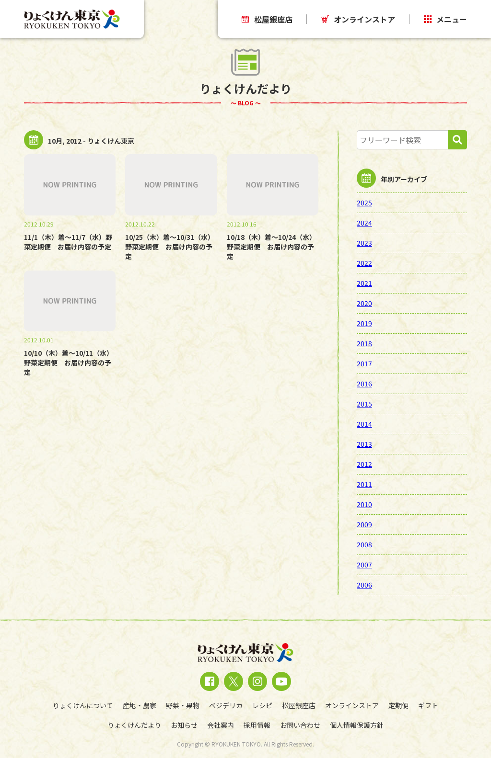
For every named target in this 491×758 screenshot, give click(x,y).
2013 (364, 444)
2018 (364, 343)
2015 (364, 403)
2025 (364, 202)
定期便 (398, 705)
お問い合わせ (300, 725)
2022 (364, 263)
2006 (364, 584)
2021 (364, 283)
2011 (364, 484)
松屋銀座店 (267, 19)
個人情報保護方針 (357, 725)
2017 (364, 363)
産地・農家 (139, 705)
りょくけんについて (83, 705)
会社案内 (220, 725)
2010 (364, 504)
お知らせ (184, 725)
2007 (364, 564)
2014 (364, 424)
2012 (364, 464)
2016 (364, 383)
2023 (364, 243)
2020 (364, 303)
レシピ (262, 705)
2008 (364, 544)
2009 (364, 524)
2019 (364, 323)
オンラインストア (358, 19)
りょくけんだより (134, 725)
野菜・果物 (182, 705)
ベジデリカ (226, 705)
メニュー (445, 19)
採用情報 (257, 725)
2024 (364, 222)
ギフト (428, 705)
